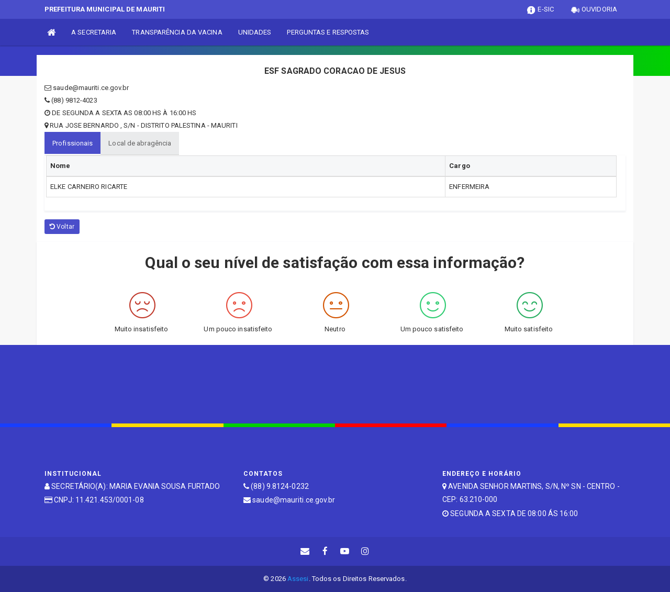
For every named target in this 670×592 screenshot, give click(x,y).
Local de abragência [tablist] (139, 143)
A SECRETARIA (93, 32)
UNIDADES (255, 32)
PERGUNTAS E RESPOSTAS (328, 32)
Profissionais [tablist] (72, 143)
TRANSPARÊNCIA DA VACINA (177, 32)
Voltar (62, 226)
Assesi (298, 579)
